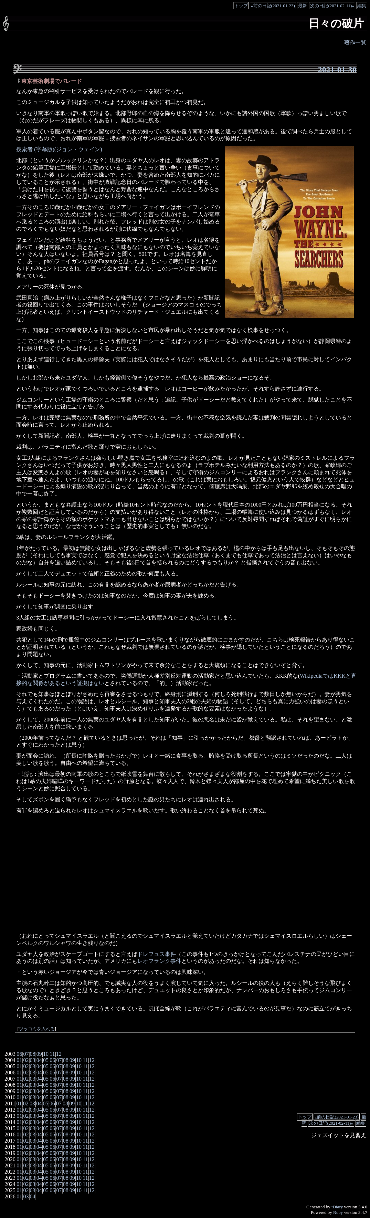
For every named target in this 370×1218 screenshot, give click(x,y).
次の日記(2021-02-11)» (332, 5)
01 (19, 1060)
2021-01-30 (337, 69)
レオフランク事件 (159, 961)
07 (26, 1054)
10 (46, 1054)
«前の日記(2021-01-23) (273, 5)
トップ (241, 5)
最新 (302, 5)
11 (52, 1054)
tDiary (337, 1206)
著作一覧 (355, 42)
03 (32, 1060)
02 (26, 1060)
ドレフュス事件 (156, 954)
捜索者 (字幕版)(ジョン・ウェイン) (59, 149)
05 (46, 1060)
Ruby (338, 1212)
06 (19, 1054)
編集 (361, 5)
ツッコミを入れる (37, 1029)
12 (59, 1054)
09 (39, 1054)
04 (39, 1060)
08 (32, 1054)
